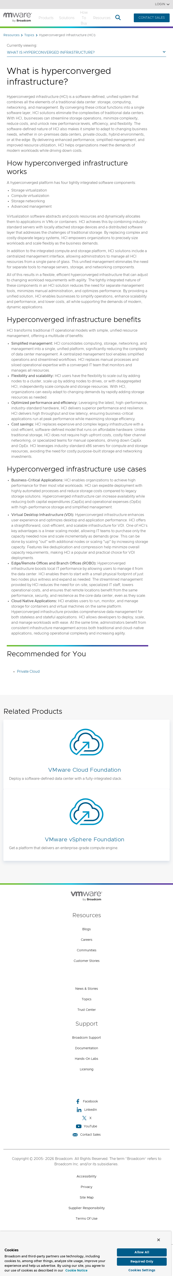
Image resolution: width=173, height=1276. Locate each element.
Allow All (141, 1251)
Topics (86, 999)
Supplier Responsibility (86, 1208)
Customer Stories (87, 961)
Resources (102, 18)
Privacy (86, 1187)
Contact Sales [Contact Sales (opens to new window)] (86, 1134)
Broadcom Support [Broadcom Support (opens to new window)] (86, 1037)
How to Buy (84, 18)
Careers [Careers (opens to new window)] (86, 939)
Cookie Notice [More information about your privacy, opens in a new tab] (76, 1269)
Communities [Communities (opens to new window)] (86, 950)
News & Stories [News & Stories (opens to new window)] (86, 988)
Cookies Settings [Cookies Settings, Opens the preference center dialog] (141, 1269)
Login (162, 4)
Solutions (67, 18)
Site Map (86, 1197)
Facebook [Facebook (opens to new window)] (86, 1101)
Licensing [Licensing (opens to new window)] (86, 1069)
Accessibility (86, 1176)
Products (46, 18)
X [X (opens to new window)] (86, 1118)
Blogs (86, 929)
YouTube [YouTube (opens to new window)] (86, 1126)
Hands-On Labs (86, 1058)
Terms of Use (87, 1218)
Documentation (86, 1048)
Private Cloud (28, 671)
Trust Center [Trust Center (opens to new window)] (86, 1010)
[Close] (159, 1239)
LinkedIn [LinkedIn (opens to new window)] (86, 1110)
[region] (85, 1253)
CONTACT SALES (152, 17)
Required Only (141, 1260)
